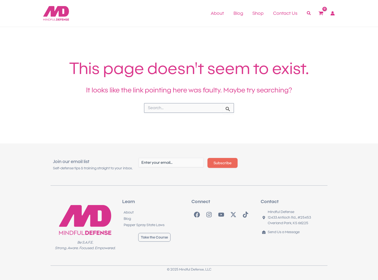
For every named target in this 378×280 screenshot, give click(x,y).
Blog (127, 218)
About (129, 212)
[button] (309, 13)
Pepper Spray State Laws (144, 225)
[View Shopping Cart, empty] (321, 13)
